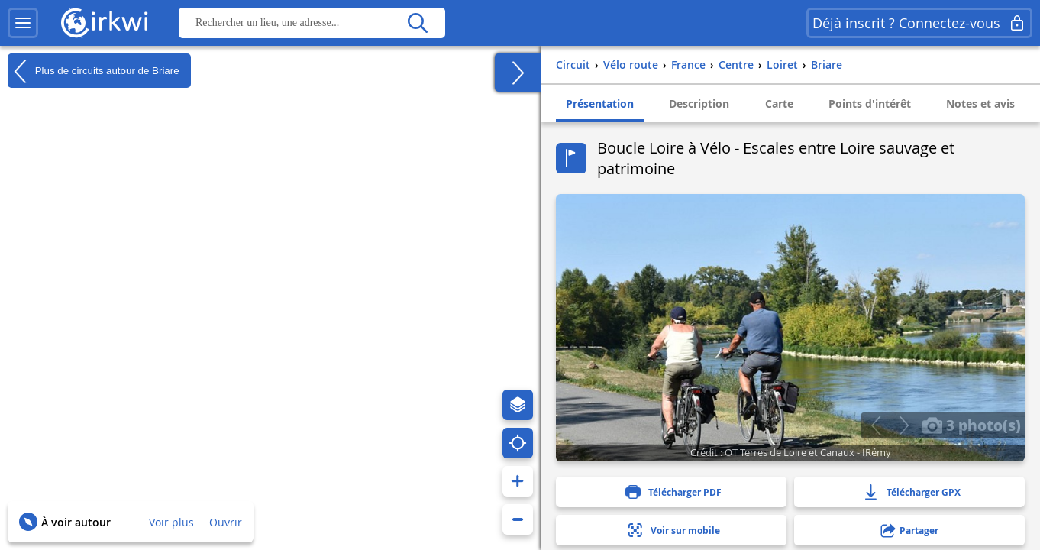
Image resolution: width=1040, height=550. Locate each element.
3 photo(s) (971, 424)
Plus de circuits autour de (93, 71)
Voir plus (171, 522)
